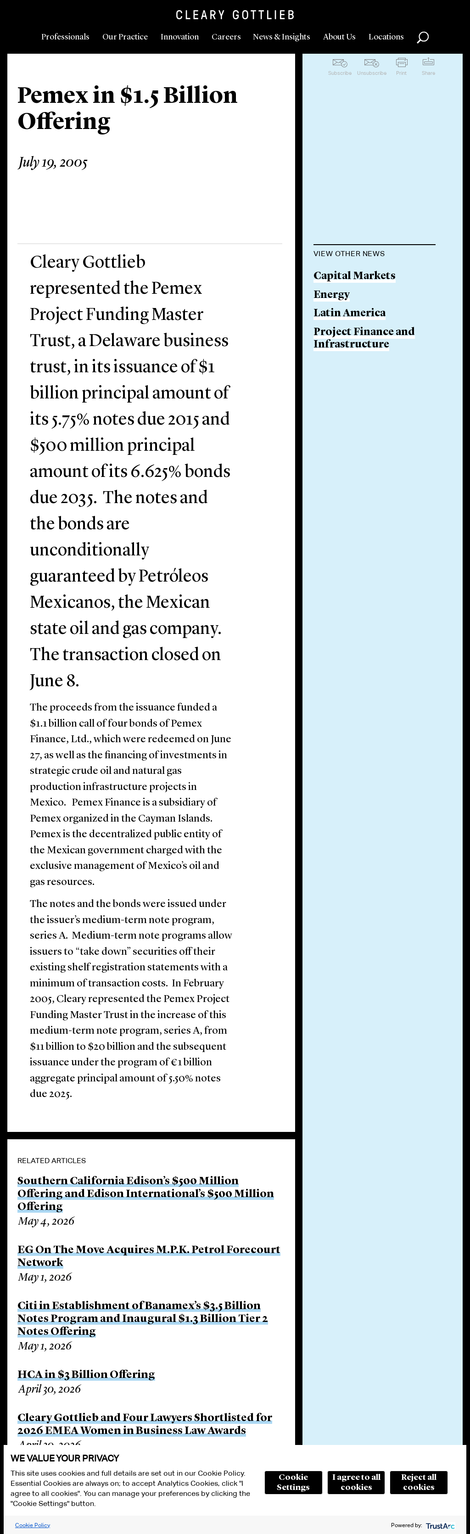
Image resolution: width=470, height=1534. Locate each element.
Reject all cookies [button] (418, 1482)
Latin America (349, 313)
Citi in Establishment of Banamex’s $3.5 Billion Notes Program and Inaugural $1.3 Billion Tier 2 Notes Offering (142, 1319)
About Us (339, 37)
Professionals (65, 37)
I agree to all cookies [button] (356, 1482)
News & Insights (281, 37)
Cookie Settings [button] (293, 1482)
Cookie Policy (32, 1525)
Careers (226, 37)
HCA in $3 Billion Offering (86, 1375)
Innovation (180, 37)
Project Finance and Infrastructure (364, 339)
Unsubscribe (371, 73)
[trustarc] (439, 1525)
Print (401, 73)
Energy (331, 295)
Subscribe (340, 73)
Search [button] (423, 38)
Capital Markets (354, 276)
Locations (386, 37)
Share (428, 73)
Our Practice (125, 37)
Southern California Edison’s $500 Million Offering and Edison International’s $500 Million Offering (145, 1194)
